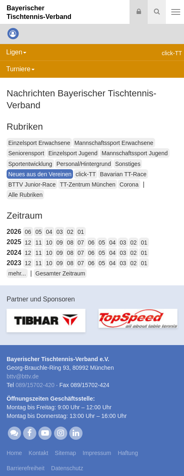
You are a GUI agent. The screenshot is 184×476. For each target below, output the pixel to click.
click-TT (85, 174)
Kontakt (38, 453)
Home (14, 453)
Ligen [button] (16, 52)
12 (28, 242)
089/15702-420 (35, 385)
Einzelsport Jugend (72, 153)
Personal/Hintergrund (84, 164)
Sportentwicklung (30, 164)
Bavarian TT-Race (123, 174)
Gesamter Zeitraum (60, 273)
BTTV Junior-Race (32, 184)
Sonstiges (127, 164)
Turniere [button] (20, 68)
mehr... (17, 273)
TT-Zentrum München (88, 184)
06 (28, 232)
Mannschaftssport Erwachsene (113, 143)
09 (60, 242)
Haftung (128, 453)
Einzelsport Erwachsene (39, 143)
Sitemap (65, 453)
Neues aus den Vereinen (39, 174)
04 (49, 232)
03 (60, 232)
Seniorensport (26, 153)
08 (70, 242)
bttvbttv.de (23, 376)
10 (49, 242)
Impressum (97, 453)
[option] (46, 325)
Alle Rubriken (25, 194)
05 (38, 232)
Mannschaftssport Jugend (134, 153)
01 (81, 232)
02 (70, 232)
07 (81, 242)
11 (38, 242)
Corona (129, 184)
